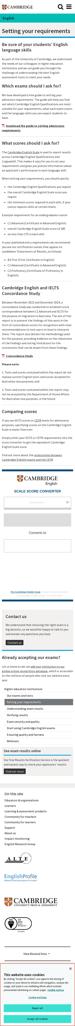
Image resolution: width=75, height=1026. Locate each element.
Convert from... (37, 502)
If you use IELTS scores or (18, 420)
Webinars (13, 741)
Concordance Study (19, 356)
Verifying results (17, 715)
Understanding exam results (25, 708)
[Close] (70, 969)
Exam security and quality (23, 721)
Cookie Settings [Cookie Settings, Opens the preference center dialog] (37, 997)
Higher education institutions (23, 689)
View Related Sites (35, 954)
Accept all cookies (37, 1019)
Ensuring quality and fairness (25, 734)
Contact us (15, 642)
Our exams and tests (20, 695)
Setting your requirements (24, 702)
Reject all (37, 1008)
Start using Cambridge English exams (31, 728)
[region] (37, 994)
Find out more (15, 771)
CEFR (37, 420)
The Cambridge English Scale (25, 592)
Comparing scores (19, 411)
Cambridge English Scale (23, 152)
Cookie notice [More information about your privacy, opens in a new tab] (55, 990)
